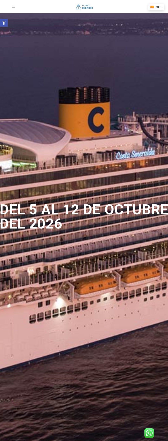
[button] (4, 23)
